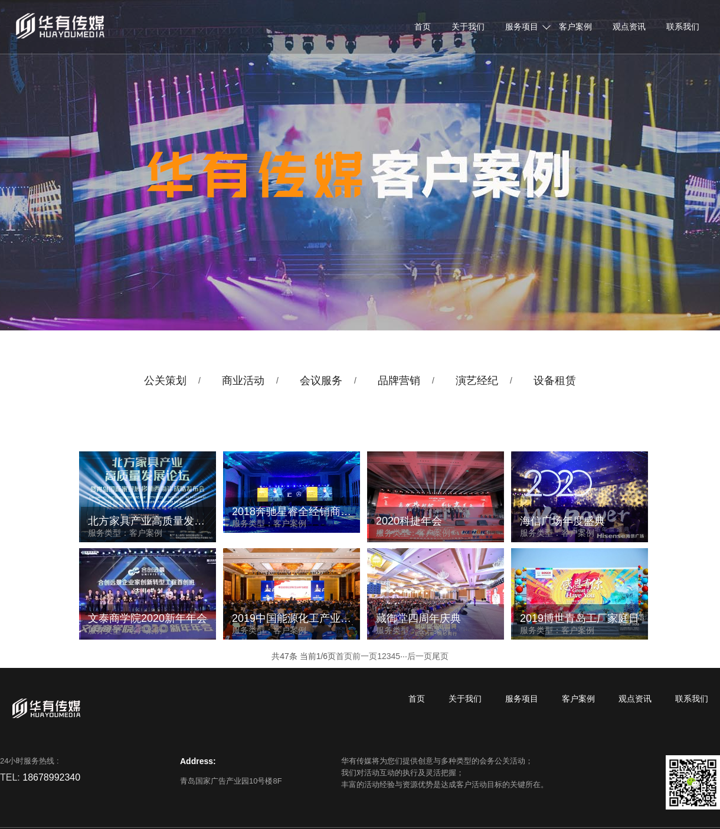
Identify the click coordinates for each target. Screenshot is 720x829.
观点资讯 (629, 26)
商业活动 (243, 380)
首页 (422, 26)
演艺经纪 (477, 380)
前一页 (364, 656)
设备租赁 (555, 380)
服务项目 (521, 26)
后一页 (419, 656)
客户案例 (575, 26)
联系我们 (682, 26)
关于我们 (468, 26)
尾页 (440, 656)
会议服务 (321, 380)
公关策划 (165, 380)
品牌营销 (399, 380)
